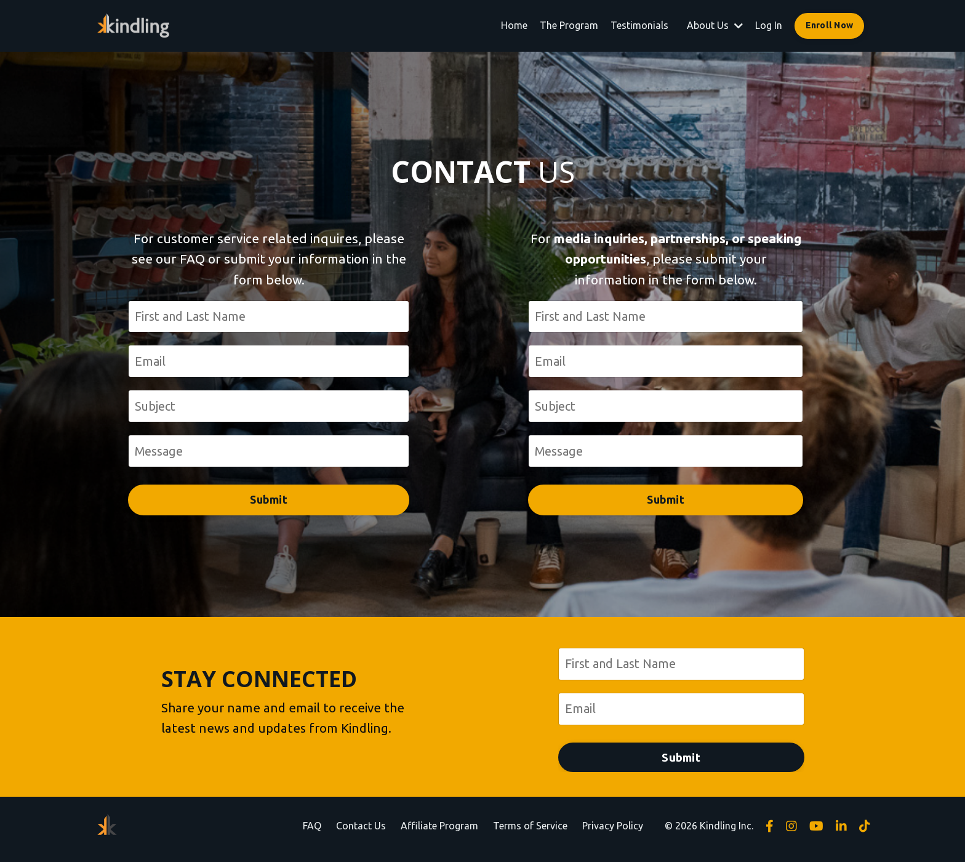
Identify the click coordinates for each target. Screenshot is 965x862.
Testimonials (639, 25)
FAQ (312, 831)
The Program (569, 25)
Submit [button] (268, 503)
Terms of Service (530, 831)
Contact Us (361, 831)
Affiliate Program (439, 831)
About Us (715, 25)
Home (514, 25)
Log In (768, 25)
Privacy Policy (612, 831)
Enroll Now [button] (830, 25)
